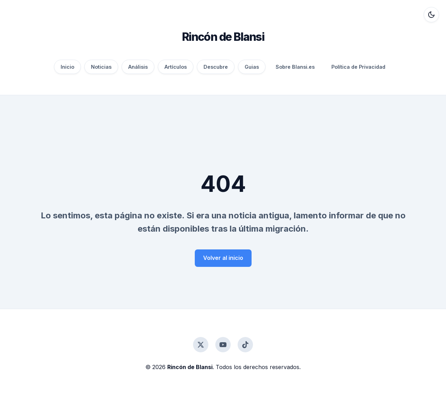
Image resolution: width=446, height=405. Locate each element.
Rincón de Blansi (223, 37)
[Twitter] (200, 344)
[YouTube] (223, 344)
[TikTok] (245, 344)
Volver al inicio (223, 257)
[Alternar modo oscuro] (431, 14)
